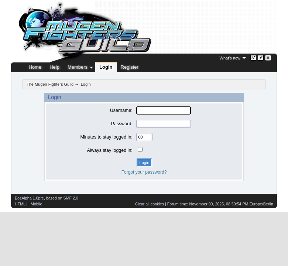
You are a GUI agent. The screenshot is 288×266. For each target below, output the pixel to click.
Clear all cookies (149, 204)
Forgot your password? (144, 172)
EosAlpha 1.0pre (29, 198)
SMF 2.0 (71, 198)
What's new (230, 58)
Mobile (36, 204)
